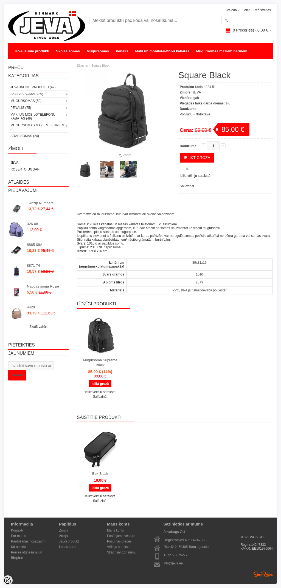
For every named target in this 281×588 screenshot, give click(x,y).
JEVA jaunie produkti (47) (32, 87)
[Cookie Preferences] (8, 580)
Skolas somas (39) (26, 94)
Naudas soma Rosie (43, 286)
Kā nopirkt (18, 547)
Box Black (100, 473)
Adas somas (24, 62)
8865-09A (34, 245)
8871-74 (33, 265)
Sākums (82, 65)
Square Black (100, 65)
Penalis (122, 51)
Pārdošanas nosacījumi (28, 541)
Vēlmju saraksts (118, 547)
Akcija (63, 536)
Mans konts (115, 530)
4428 (31, 307)
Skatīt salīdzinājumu (121, 552)
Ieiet (246, 10)
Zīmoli (63, 530)
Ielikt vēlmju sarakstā (195, 176)
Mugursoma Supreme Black (100, 362)
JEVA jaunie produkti (31, 51)
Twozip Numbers (40, 203)
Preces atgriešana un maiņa (26, 552)
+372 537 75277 (175, 555)
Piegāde (17, 558)
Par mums (18, 536)
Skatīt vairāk (38, 327)
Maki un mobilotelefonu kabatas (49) (32, 116)
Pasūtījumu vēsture (121, 536)
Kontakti (17, 530)
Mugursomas (98, 51)
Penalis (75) (20, 108)
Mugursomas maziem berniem (221, 51)
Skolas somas (68, 51)
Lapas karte (67, 547)
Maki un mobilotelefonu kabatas (162, 51)
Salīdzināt (187, 186)
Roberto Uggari (25, 169)
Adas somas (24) (24, 136)
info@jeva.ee (173, 563)
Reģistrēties (262, 10)
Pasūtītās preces (119, 541)
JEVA (14, 162)
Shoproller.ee (263, 574)
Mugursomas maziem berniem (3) (37, 127)
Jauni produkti (69, 541)
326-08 (32, 224)
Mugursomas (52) (25, 101)
